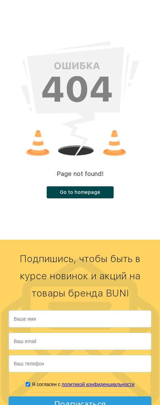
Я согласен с (83, 384)
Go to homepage (80, 192)
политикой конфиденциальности (98, 384)
